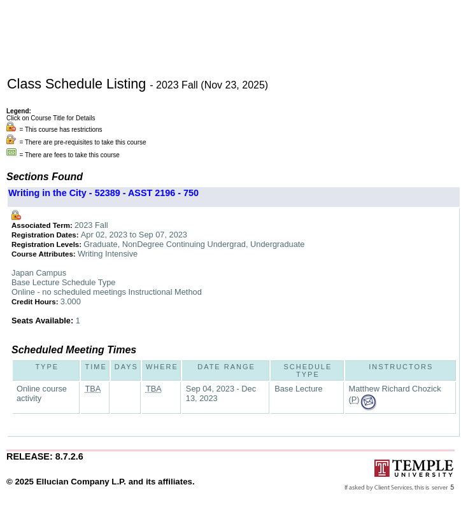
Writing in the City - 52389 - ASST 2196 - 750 (103, 193)
